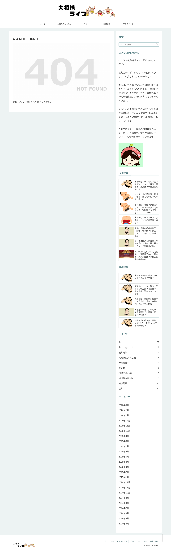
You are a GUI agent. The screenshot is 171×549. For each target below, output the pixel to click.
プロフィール (109, 541)
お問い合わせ (154, 541)
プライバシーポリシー (138, 541)
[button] (157, 44)
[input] (139, 44)
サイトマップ (122, 541)
